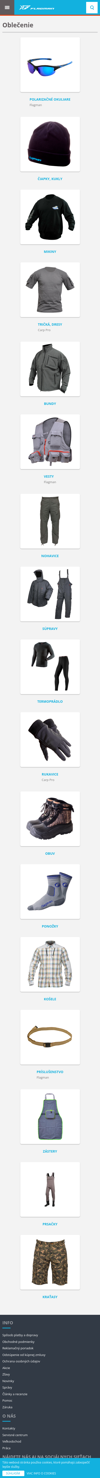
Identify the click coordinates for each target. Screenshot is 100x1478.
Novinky (8, 1381)
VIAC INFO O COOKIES (41, 1473)
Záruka (7, 1407)
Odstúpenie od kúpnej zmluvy (23, 1355)
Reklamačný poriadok (17, 1348)
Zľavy (6, 1374)
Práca (6, 1448)
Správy (7, 1387)
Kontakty (8, 1428)
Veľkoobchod (11, 1441)
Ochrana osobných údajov (21, 1361)
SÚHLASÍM (13, 1473)
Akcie (6, 1368)
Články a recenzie (14, 1394)
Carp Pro (44, 330)
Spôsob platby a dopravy (20, 1335)
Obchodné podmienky (18, 1342)
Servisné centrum (15, 1435)
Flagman (36, 105)
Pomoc (7, 1400)
